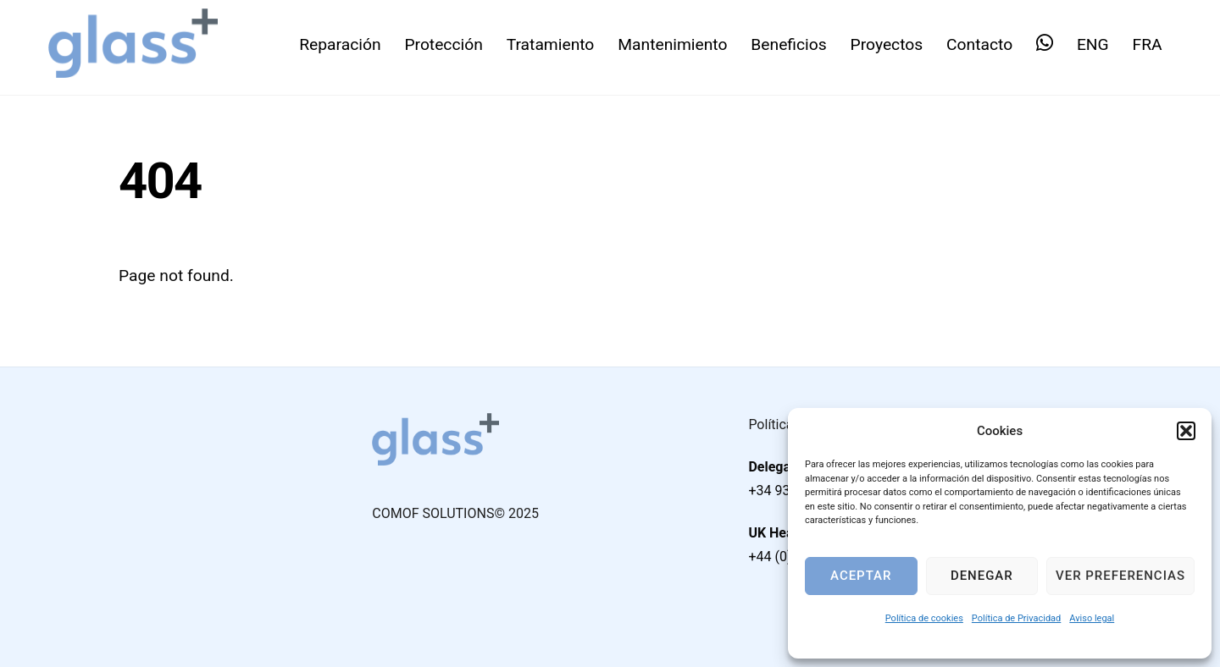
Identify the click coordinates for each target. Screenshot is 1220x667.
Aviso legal (1091, 618)
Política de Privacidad (1016, 618)
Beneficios (788, 44)
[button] (1186, 430)
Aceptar (860, 575)
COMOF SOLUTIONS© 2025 (455, 513)
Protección (443, 44)
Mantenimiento (672, 44)
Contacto (979, 44)
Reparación (339, 44)
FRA (1147, 44)
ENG (1093, 44)
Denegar (982, 575)
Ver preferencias (1120, 575)
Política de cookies (924, 618)
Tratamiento (551, 44)
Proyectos (887, 44)
